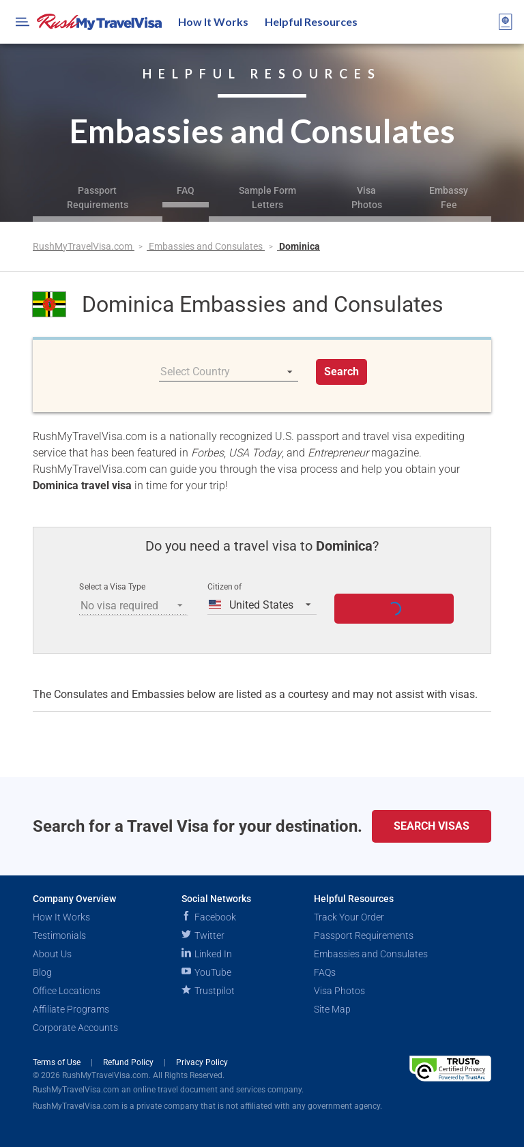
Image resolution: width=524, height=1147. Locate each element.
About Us (52, 953)
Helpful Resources (311, 21)
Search (341, 371)
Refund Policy (129, 1062)
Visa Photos (366, 197)
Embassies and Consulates (207, 246)
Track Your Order (349, 917)
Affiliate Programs (71, 1009)
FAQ (185, 190)
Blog (42, 972)
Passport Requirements (97, 197)
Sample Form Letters (267, 197)
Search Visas (431, 825)
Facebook (208, 917)
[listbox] (228, 372)
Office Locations (66, 990)
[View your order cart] (505, 21)
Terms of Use (58, 1062)
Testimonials (59, 935)
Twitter (202, 935)
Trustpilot (208, 990)
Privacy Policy (202, 1062)
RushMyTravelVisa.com (83, 246)
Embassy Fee (448, 197)
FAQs (325, 972)
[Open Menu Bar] (22, 22)
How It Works (213, 21)
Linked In (206, 953)
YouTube (206, 972)
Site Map (332, 1009)
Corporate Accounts (75, 1027)
